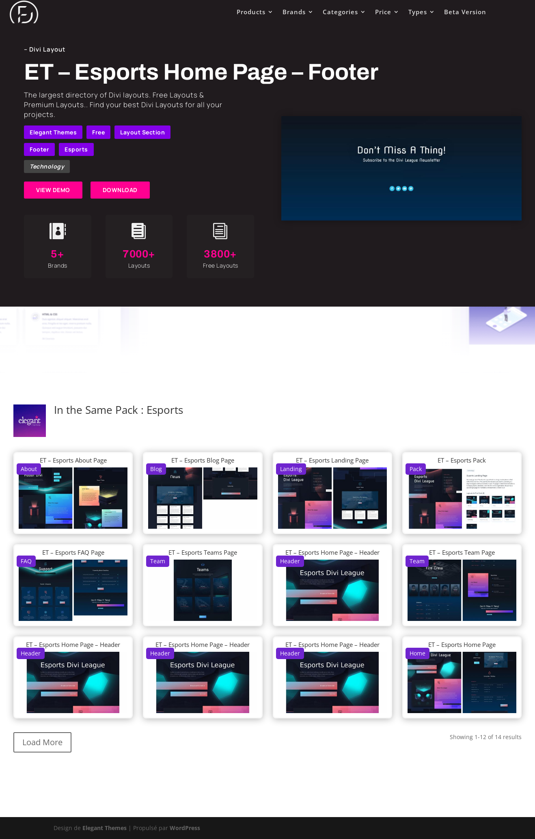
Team (157, 561)
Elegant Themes (53, 132)
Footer (39, 149)
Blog (156, 469)
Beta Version (465, 12)
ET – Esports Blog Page (202, 460)
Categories (340, 12)
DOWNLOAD (120, 190)
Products (251, 12)
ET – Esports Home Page (462, 644)
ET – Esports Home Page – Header (332, 552)
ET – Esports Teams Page (202, 552)
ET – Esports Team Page (462, 552)
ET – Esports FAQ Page (73, 552)
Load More (42, 742)
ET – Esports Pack (462, 460)
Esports (76, 149)
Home (417, 653)
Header (290, 561)
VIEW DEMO (53, 190)
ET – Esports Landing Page (332, 460)
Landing (291, 469)
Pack (416, 469)
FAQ (26, 561)
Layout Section (142, 132)
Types (417, 12)
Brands (294, 12)
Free (98, 132)
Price (383, 12)
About (29, 469)
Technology (47, 166)
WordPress (185, 828)
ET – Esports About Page (73, 460)
